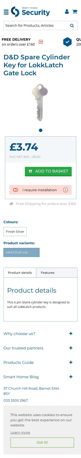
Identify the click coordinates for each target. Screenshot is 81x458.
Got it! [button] (42, 442)
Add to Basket (48, 171)
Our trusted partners (40, 348)
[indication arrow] (71, 42)
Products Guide (40, 362)
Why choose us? (40, 333)
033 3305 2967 (15, 400)
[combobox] (40, 25)
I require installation (39, 190)
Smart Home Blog (40, 377)
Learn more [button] (20, 432)
